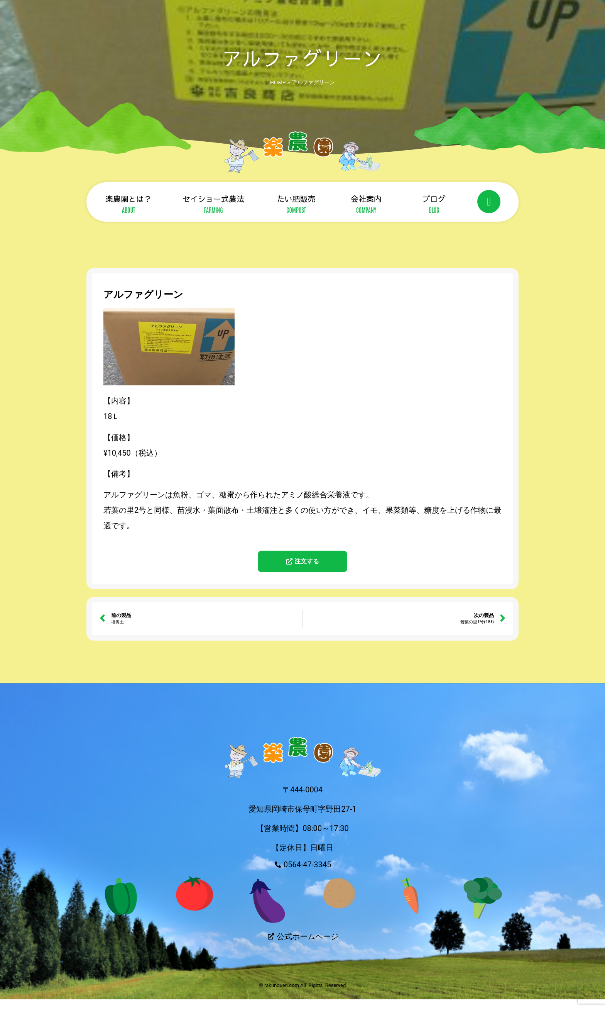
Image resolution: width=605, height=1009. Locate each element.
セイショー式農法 (213, 198)
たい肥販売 (296, 198)
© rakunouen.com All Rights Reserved (302, 994)
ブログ (434, 198)
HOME (278, 82)
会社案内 (366, 198)
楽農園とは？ (128, 198)
